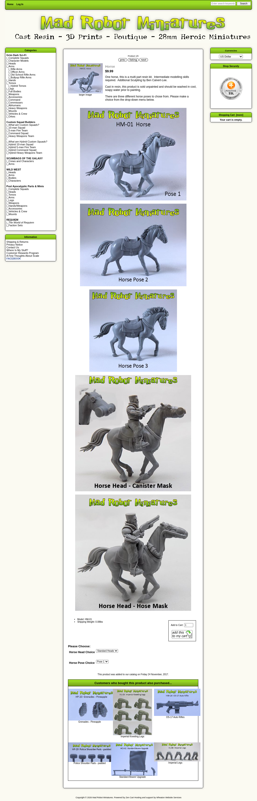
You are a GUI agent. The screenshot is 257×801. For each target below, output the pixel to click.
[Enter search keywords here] (223, 4)
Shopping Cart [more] (231, 115)
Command (14, 99)
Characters (15, 180)
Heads (12, 63)
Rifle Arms (16, 69)
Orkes (12, 116)
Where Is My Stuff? (17, 250)
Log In (19, 4)
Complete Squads (19, 58)
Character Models (19, 60)
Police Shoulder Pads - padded (90, 763)
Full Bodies (15, 91)
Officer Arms (18, 71)
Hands (12, 80)
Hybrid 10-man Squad (21, 144)
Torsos (12, 83)
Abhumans (15, 105)
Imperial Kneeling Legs (132, 736)
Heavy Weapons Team (21, 136)
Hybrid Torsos (18, 85)
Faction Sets (16, 225)
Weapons (14, 94)
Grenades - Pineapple (89, 722)
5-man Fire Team (18, 130)
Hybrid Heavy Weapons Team (25, 152)
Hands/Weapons (18, 205)
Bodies (12, 177)
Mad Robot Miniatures (103, 797)
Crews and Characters (21, 161)
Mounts (13, 111)
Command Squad (19, 133)
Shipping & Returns (17, 241)
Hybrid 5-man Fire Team (22, 147)
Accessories (15, 97)
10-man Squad (17, 127)
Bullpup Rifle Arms (21, 77)
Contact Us (12, 247)
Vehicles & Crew (18, 113)
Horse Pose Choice (82, 663)
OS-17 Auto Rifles (175, 717)
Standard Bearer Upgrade (132, 777)
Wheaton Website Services (168, 797)
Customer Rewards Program (22, 253)
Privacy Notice (14, 244)
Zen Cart (130, 797)
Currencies (231, 50)
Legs (11, 88)
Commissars (16, 102)
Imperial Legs (175, 762)
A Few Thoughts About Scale (22, 255)
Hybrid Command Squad (22, 150)
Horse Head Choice (82, 652)
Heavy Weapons (18, 108)
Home (10, 4)
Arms (12, 164)
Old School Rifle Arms (23, 74)
